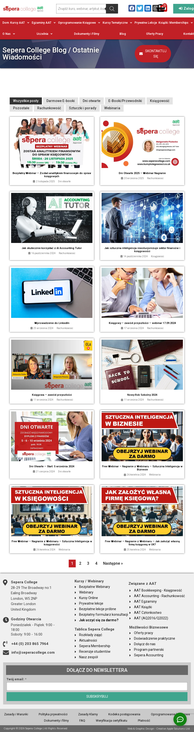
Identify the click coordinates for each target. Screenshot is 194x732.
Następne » (113, 563)
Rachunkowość (49, 108)
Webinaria (112, 108)
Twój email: (16, 679)
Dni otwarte (91, 101)
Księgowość (159, 101)
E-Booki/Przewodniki (125, 101)
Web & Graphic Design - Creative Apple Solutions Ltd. (158, 728)
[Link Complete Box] (51, 151)
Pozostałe (21, 108)
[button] (20, 22)
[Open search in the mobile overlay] (87, 9)
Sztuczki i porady (82, 108)
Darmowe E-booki (60, 101)
